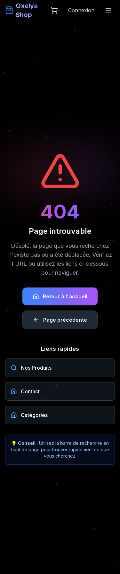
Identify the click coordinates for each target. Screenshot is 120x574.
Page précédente (60, 320)
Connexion (81, 10)
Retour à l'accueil (60, 296)
